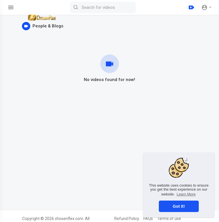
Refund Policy (126, 218)
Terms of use (169, 218)
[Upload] (191, 7)
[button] (206, 7)
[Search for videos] (103, 7)
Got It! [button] (179, 206)
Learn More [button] (186, 194)
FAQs (148, 218)
